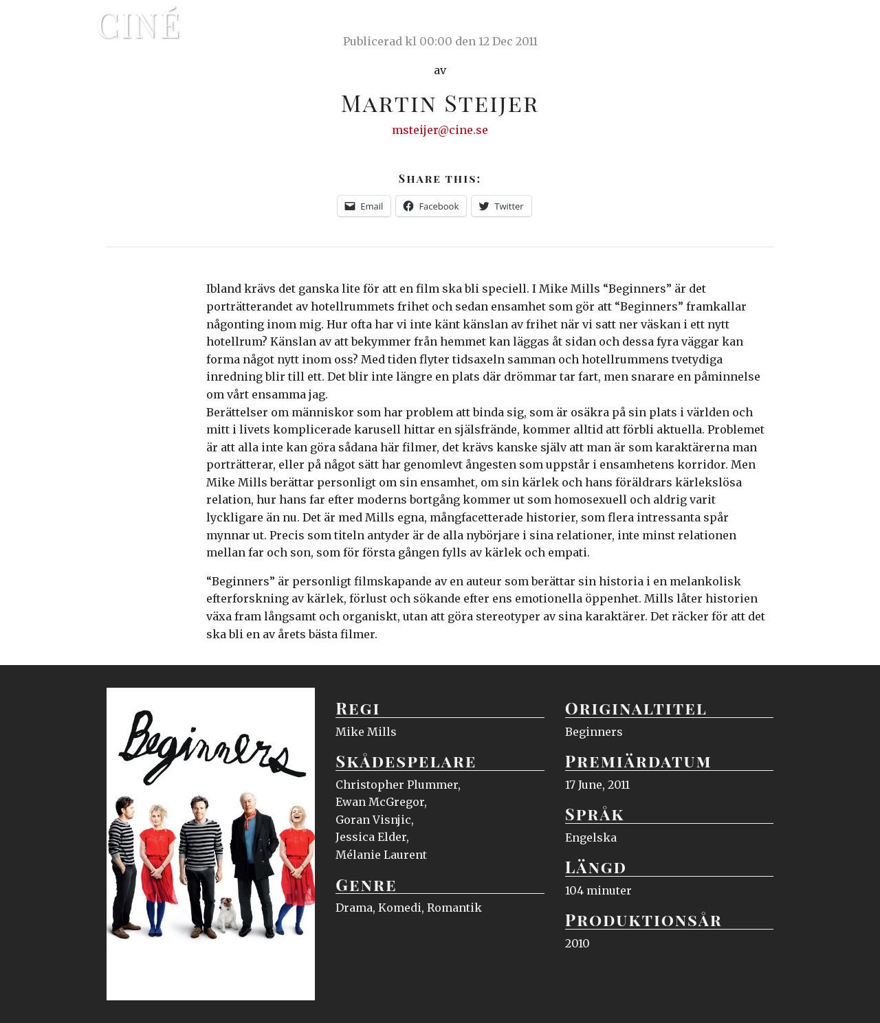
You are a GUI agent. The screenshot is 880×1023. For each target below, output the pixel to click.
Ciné (139, 24)
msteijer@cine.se (440, 130)
